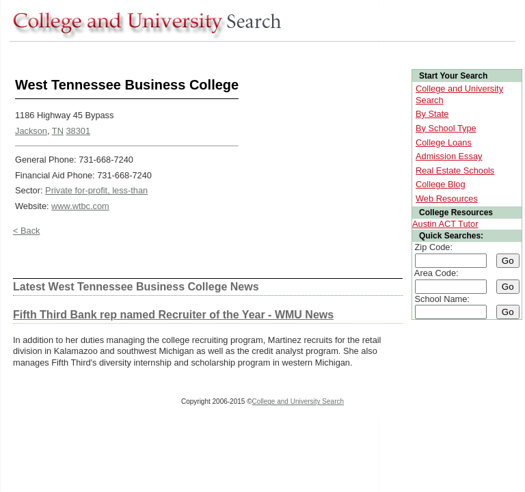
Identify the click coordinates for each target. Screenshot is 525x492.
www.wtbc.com (80, 206)
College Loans (444, 142)
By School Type (446, 128)
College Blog (441, 184)
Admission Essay (449, 156)
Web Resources (447, 198)
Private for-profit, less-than (96, 190)
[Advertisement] (258, 54)
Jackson (31, 131)
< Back (26, 231)
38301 (78, 131)
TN (58, 131)
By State (432, 114)
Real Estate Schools (455, 170)
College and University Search (298, 401)
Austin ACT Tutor (445, 224)
